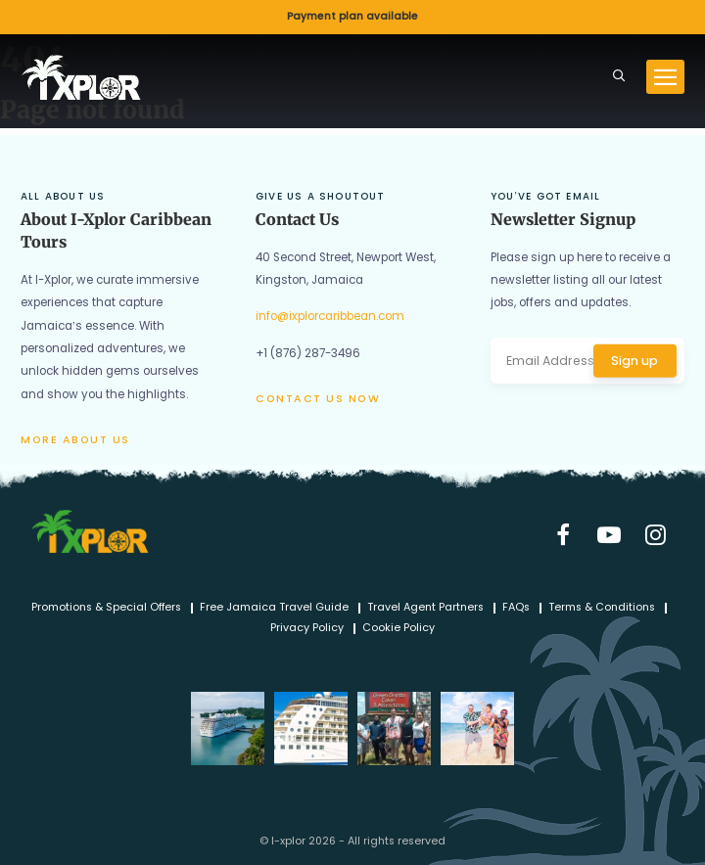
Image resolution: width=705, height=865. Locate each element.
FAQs (516, 608)
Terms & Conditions (601, 608)
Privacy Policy (307, 628)
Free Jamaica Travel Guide (274, 608)
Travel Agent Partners (425, 608)
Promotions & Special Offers (106, 608)
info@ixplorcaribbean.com (330, 316)
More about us (75, 439)
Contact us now (318, 398)
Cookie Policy (398, 628)
